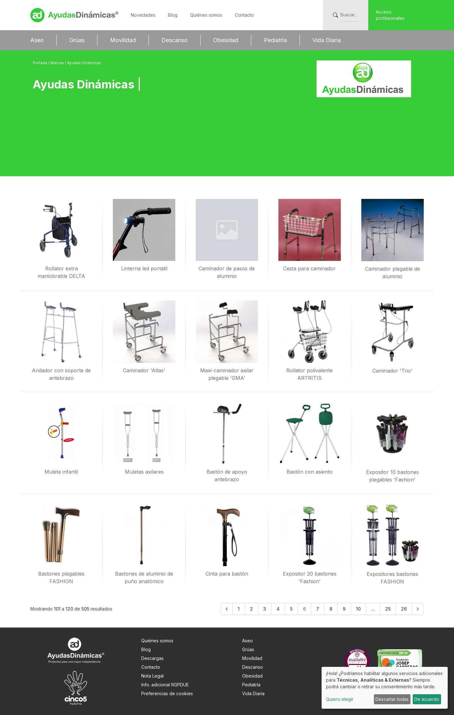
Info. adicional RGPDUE (165, 684)
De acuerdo (426, 699)
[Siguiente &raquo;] (418, 609)
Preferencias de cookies (167, 693)
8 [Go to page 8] (330, 608)
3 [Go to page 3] (264, 608)
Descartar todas (392, 699)
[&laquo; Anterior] (227, 609)
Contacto (244, 15)
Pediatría (275, 40)
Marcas (57, 62)
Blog (173, 15)
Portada (40, 62)
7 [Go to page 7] (317, 608)
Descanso (174, 40)
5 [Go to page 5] (291, 608)
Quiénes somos (206, 15)
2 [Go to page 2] (251, 608)
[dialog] (385, 688)
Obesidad (225, 40)
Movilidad (123, 40)
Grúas (76, 40)
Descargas (152, 658)
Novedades (143, 15)
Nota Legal (152, 675)
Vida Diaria (326, 40)
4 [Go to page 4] (278, 608)
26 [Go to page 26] (404, 608)
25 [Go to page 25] (388, 608)
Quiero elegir (339, 699)
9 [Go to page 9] (344, 608)
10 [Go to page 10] (358, 608)
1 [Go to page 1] (239, 608)
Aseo (37, 40)
